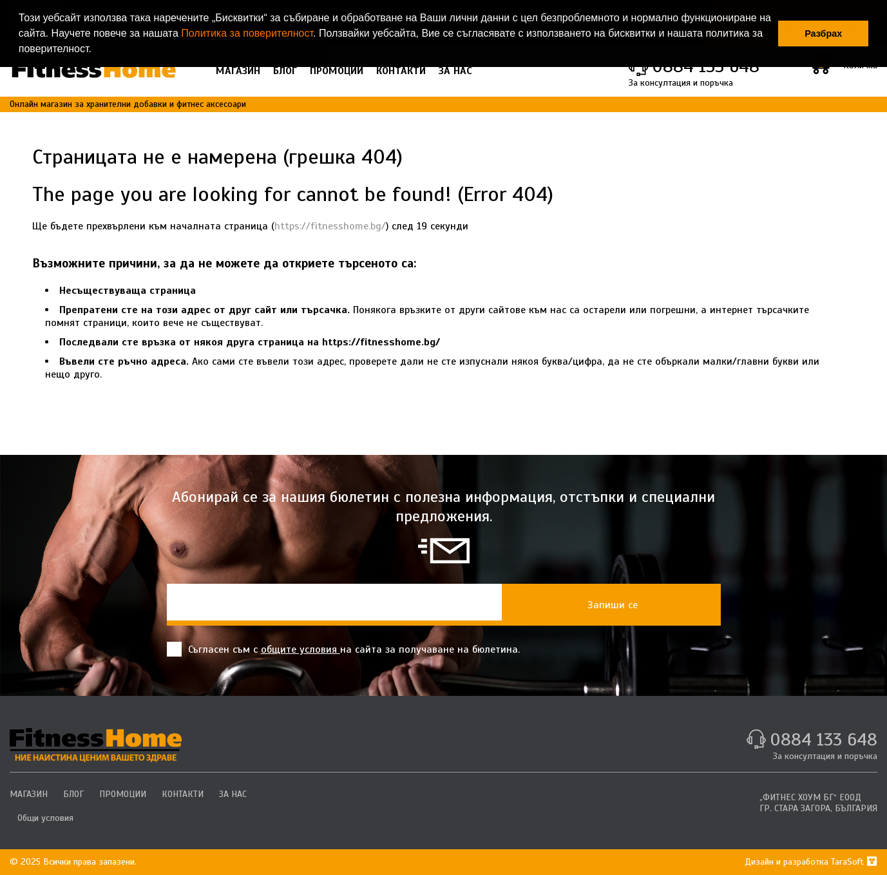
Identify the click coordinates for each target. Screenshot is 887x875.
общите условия (300, 649)
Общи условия (45, 817)
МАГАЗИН (238, 70)
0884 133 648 (823, 739)
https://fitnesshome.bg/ (330, 226)
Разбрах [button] (823, 33)
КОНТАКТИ (401, 70)
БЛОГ (285, 70)
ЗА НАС (455, 70)
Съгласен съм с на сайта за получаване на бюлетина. (343, 649)
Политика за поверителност (247, 33)
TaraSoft (854, 861)
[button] (96, 50)
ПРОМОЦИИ (336, 70)
